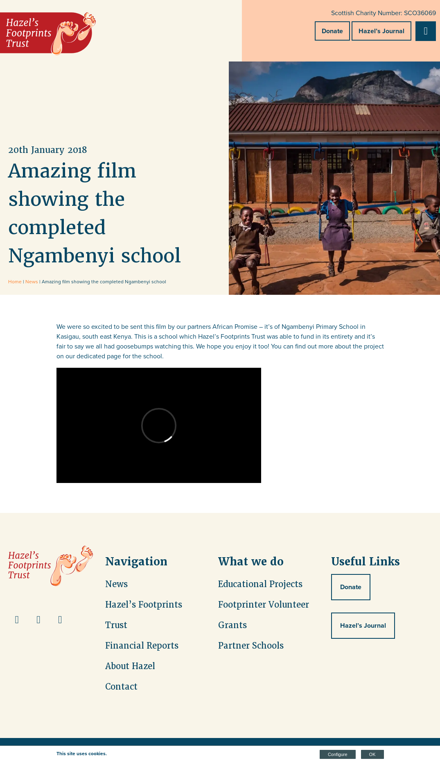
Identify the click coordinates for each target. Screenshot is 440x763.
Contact (121, 686)
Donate (332, 31)
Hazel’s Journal (381, 31)
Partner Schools (251, 645)
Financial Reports (141, 645)
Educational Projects (260, 584)
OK (372, 754)
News (31, 281)
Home (15, 281)
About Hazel (130, 666)
